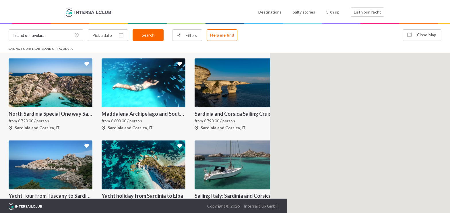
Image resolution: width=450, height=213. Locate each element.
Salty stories (304, 11)
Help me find (222, 35)
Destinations (270, 11)
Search (148, 35)
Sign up (333, 11)
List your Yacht (367, 11)
